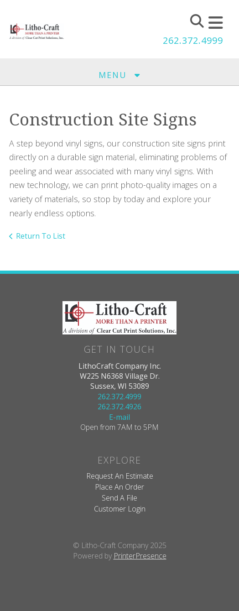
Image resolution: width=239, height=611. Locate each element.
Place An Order (119, 487)
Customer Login (119, 509)
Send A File (119, 498)
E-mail (119, 417)
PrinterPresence (140, 556)
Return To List (40, 236)
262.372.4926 (119, 407)
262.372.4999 (193, 40)
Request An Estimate (119, 476)
